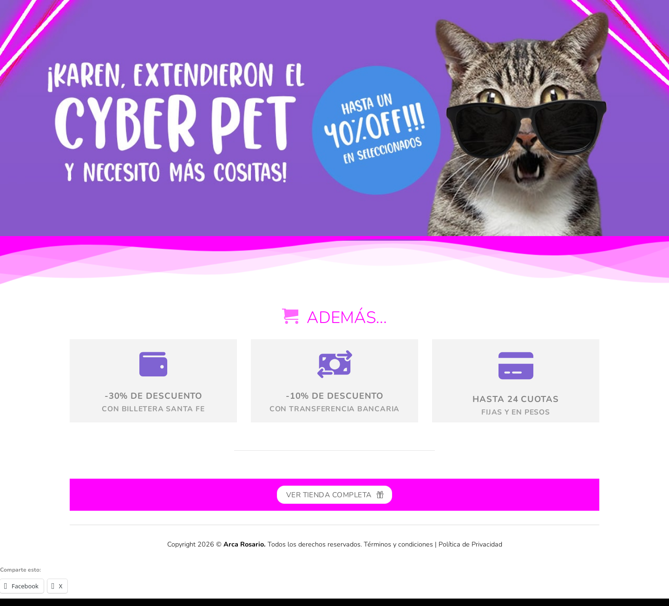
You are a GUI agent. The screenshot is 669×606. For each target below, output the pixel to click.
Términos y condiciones (398, 544)
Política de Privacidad (470, 544)
